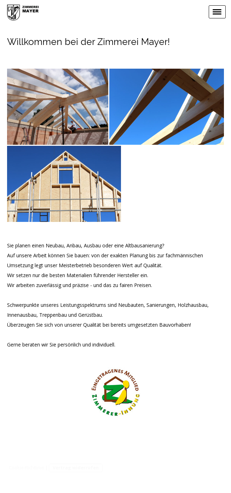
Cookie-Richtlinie (26, 467)
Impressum (176, 438)
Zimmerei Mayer (139, 438)
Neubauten (131, 305)
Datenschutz (209, 438)
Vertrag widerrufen (76, 467)
